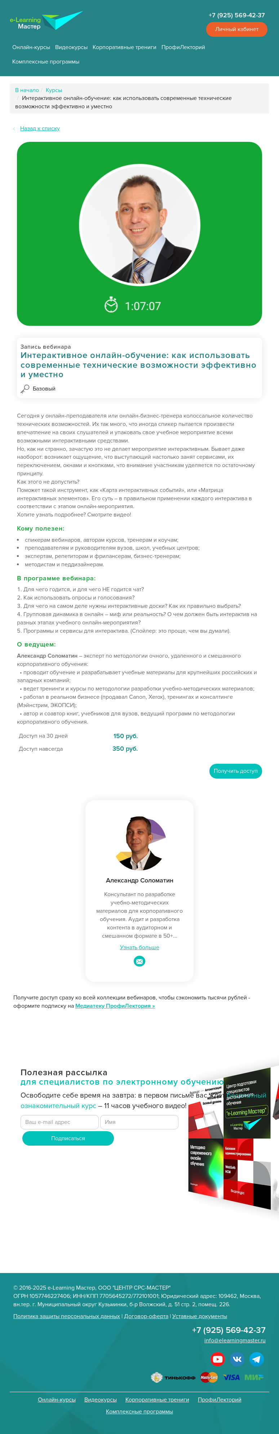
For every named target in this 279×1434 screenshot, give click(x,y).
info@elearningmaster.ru (235, 1340)
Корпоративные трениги (124, 47)
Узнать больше (139, 947)
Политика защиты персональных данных (66, 1316)
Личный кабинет (236, 29)
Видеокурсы (71, 47)
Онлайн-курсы (31, 47)
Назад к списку (40, 128)
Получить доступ (236, 771)
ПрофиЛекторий (183, 47)
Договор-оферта (146, 1316)
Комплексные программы (45, 61)
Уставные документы (199, 1316)
